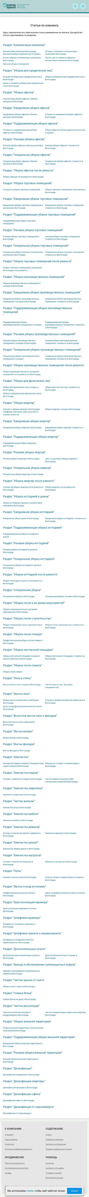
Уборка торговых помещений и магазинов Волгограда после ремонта (22, 269)
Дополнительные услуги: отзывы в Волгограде (61, 956)
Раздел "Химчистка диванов (21, 826)
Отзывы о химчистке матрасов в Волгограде (18, 863)
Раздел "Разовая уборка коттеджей (25, 543)
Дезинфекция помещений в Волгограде (21, 1074)
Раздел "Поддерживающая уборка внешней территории (38, 1037)
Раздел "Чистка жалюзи (18, 801)
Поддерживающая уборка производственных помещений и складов (22, 323)
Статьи (49, 1135)
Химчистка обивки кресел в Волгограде (21, 849)
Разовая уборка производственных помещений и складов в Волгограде (19, 341)
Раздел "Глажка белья (17, 993)
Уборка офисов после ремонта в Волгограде (23, 177)
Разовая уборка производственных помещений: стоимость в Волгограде (62, 341)
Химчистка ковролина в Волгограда (19, 795)
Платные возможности (15, 1163)
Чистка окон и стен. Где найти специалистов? (58, 685)
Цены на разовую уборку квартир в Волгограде (61, 460)
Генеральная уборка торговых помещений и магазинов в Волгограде (23, 253)
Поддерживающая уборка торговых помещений (19, 222)
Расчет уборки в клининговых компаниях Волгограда (22, 59)
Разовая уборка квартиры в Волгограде (21, 459)
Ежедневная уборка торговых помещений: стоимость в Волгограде (64, 206)
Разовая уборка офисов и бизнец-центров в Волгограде (23, 146)
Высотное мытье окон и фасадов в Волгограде (19, 723)
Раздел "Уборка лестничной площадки (27, 649)
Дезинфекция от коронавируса (17, 1113)
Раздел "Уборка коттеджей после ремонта (30, 574)
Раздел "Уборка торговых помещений (27, 183)
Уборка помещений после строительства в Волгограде (22, 626)
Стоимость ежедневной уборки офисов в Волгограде (64, 115)
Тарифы (8, 1173)
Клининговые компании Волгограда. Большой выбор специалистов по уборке (21, 52)
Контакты (50, 1163)
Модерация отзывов (54, 1178)
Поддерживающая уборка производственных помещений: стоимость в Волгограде (65, 325)
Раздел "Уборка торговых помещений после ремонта (37, 261)
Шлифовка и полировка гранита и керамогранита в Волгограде (18, 941)
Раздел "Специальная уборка (21, 590)
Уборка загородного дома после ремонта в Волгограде (22, 582)
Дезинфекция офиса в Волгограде (18, 1100)
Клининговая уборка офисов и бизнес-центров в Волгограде (20, 100)
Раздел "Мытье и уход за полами (24, 886)
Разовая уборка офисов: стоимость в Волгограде (62, 146)
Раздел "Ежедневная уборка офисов (26, 107)
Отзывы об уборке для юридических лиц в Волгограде (22, 78)
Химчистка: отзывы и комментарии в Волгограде (62, 764)
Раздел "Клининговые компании (24, 45)
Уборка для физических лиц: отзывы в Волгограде (20, 388)
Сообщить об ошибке (55, 1168)
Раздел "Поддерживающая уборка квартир (30, 436)
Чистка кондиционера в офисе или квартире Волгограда (65, 1013)
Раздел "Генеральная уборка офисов (26, 154)
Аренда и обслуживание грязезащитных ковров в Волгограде (21, 972)
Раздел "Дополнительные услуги (24, 949)
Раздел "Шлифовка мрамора (21, 917)
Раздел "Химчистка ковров (20, 772)
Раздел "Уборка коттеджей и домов (26, 496)
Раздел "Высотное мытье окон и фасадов (29, 715)
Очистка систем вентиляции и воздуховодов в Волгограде (16, 1013)
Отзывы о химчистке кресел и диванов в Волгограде (21, 834)
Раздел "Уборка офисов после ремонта (28, 170)
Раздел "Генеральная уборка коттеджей (28, 558)
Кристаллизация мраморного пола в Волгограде (20, 909)
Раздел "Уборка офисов (18, 92)
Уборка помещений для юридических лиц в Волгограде (65, 78)
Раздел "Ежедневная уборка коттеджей (28, 512)
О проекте (9, 1135)
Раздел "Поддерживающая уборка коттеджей (32, 527)
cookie (29, 1190)
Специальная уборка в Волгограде (19, 596)
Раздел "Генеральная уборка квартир (26, 467)
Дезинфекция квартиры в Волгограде (20, 1087)
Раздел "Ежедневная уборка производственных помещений (41, 292)
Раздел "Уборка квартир (18, 402)
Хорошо (74, 1191)
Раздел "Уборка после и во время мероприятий (33, 602)
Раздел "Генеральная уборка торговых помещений (35, 245)
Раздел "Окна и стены (17, 678)
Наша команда (11, 1140)
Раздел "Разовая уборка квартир (24, 452)
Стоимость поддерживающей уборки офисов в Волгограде (20, 131)
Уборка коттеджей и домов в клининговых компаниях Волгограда (22, 504)
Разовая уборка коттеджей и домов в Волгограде (20, 550)
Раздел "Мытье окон (16, 693)
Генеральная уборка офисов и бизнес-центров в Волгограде (20, 162)
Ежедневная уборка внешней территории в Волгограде (22, 1044)
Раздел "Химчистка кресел (20, 842)
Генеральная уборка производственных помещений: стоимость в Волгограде (63, 357)
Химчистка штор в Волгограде (17, 807)
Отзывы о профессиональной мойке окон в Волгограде (65, 701)
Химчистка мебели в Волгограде (18, 820)
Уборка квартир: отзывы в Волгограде (62, 409)
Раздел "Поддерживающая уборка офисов (30, 123)
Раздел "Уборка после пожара (22, 634)
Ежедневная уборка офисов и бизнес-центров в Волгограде (20, 115)
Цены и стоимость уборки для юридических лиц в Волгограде (23, 84)
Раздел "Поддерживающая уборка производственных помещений (37, 310)
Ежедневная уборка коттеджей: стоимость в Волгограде (65, 519)
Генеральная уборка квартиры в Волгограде (23, 474)
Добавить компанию (54, 1140)
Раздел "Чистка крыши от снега (23, 980)
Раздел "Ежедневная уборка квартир (26, 421)
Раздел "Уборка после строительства (27, 618)
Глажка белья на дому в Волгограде (19, 999)
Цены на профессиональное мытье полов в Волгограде (65, 894)
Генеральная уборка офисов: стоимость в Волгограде (64, 162)
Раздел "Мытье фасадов (18, 744)
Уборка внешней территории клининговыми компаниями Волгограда (23, 1029)
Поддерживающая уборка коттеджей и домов (21, 535)
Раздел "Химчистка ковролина (22, 788)
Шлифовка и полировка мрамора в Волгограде (19, 925)
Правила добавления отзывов (59, 1149)
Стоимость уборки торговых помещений (21, 189)
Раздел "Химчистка (15, 757)
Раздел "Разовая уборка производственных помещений (39, 334)
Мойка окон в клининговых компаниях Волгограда (21, 701)
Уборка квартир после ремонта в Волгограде (60, 488)
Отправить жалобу (54, 1173)
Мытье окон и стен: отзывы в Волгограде (22, 684)
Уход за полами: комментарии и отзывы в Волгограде (64, 878)
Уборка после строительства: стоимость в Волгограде (64, 626)
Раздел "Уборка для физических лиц (26, 380)
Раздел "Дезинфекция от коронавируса (28, 1106)
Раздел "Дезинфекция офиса (21, 1094)
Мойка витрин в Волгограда (16, 738)
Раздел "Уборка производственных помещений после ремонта (43, 365)
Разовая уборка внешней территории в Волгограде (21, 1060)
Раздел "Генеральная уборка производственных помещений (41, 349)
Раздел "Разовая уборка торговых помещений (32, 230)
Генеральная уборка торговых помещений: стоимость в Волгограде (64, 253)
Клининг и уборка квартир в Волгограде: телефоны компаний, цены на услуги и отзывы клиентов (21, 412)
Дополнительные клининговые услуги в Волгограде (21, 956)
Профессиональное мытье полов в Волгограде (19, 894)
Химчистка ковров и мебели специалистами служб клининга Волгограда (23, 764)
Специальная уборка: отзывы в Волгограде (65, 596)
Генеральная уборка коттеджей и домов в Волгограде (22, 566)
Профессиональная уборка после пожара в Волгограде (22, 641)
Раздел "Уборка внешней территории (26, 1021)
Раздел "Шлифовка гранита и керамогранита (32, 933)
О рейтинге (9, 1144)
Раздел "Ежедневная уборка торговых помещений (35, 198)
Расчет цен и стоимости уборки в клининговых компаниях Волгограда (62, 59)
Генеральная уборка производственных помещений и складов (21, 357)
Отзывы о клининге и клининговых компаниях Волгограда (61, 52)
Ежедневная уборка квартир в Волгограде (22, 427)
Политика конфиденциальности (18, 1149)
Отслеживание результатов (16, 1168)
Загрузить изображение (56, 1144)
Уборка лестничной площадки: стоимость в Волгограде (65, 657)
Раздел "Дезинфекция (17, 1068)
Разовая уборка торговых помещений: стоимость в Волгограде (62, 237)
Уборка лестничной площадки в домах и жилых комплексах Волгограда (21, 657)
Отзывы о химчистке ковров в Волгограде (22, 779)
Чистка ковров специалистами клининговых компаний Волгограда (61, 780)
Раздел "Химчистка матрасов (22, 855)
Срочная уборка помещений (16, 64)
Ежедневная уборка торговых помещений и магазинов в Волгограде (23, 206)
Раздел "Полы (12, 870)
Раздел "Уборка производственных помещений (33, 276)
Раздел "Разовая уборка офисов (23, 139)
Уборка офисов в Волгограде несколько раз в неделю (65, 131)
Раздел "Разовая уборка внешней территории (32, 1052)
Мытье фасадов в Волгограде (16, 750)
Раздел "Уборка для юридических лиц (27, 70)
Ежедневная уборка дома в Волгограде (21, 518)
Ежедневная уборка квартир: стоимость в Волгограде (64, 428)
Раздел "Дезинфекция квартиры (23, 1081)
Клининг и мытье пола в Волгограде (19, 877)
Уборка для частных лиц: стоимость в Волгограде (62, 388)
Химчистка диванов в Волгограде (60, 833)
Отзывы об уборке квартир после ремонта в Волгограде (23, 488)
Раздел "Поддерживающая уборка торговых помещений (39, 214)
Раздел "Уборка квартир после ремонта (28, 480)
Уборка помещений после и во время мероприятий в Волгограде (20, 610)
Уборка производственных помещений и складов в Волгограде (21, 284)
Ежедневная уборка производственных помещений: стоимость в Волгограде (63, 300)
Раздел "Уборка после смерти (22, 665)
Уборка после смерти (13, 672)
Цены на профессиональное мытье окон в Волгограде (22, 707)
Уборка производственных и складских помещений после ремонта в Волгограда (21, 373)
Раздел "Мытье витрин (17, 731)
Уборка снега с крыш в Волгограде (19, 986)
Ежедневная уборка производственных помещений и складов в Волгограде (21, 300)
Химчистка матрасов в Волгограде (61, 862)
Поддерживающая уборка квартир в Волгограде (19, 444)
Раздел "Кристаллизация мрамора (25, 902)
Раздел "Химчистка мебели (20, 814)
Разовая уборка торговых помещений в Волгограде (21, 237)
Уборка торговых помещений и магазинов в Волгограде (65, 190)
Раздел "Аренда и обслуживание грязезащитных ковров (39, 964)
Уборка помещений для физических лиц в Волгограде (22, 394)
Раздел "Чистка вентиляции (21, 1005)
